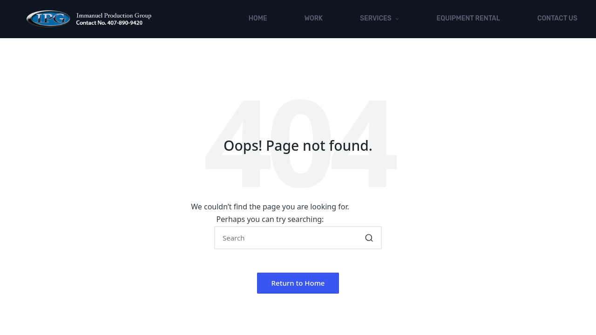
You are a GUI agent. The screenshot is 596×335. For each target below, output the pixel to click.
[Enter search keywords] (298, 237)
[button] (369, 237)
